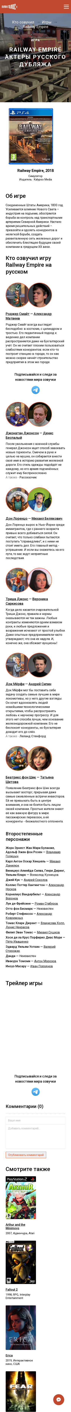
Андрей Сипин (40, 684)
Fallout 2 (12, 1289)
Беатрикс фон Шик (21, 777)
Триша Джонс (17, 599)
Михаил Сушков (48, 932)
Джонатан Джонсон (22, 433)
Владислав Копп (52, 923)
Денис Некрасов (17, 927)
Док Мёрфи (15, 684)
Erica (9, 1355)
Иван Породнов (41, 966)
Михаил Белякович (47, 518)
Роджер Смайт (18, 314)
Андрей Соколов (36, 880)
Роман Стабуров (46, 903)
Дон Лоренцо (16, 518)
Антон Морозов (45, 961)
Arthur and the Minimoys (15, 1226)
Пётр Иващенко (17, 941)
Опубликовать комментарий (26, 1154)
